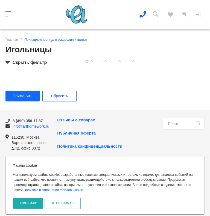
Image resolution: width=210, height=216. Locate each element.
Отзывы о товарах (76, 120)
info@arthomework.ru (31, 126)
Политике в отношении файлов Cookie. (54, 190)
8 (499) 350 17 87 (28, 121)
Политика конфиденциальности (89, 146)
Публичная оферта (76, 133)
